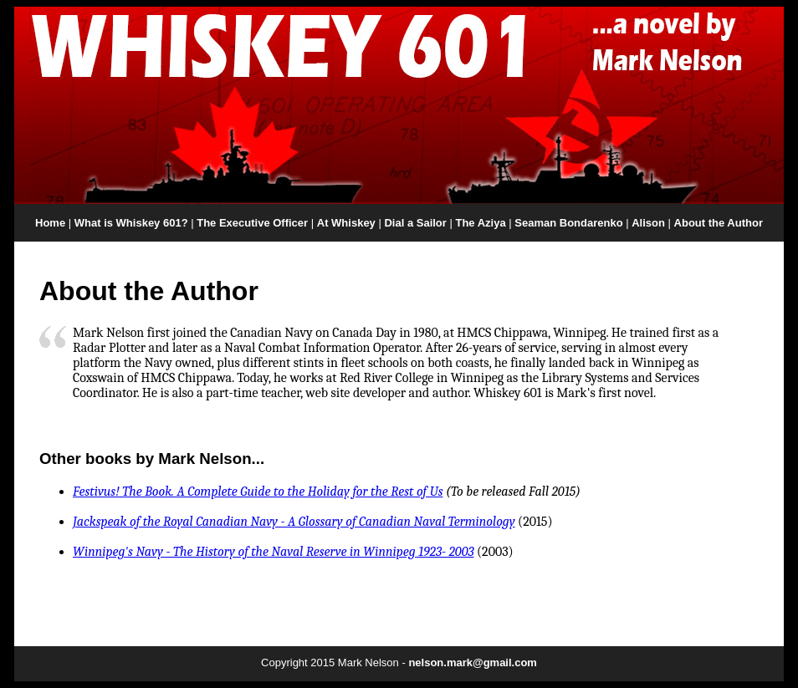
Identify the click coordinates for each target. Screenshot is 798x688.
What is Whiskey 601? (131, 223)
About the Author (718, 223)
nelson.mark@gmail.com (472, 662)
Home (50, 223)
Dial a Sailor (415, 223)
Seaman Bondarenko (568, 223)
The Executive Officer (252, 223)
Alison (648, 223)
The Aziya (480, 223)
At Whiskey (346, 223)
